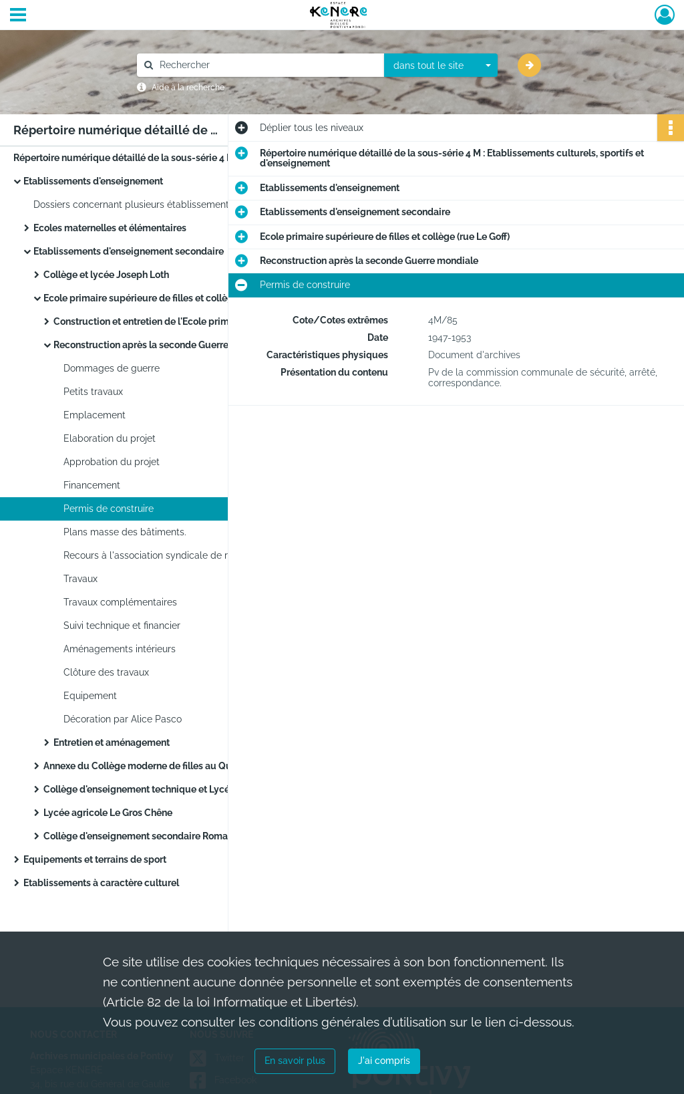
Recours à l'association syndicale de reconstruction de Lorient (197, 555)
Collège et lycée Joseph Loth (106, 274)
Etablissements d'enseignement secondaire (128, 251)
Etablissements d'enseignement (93, 181)
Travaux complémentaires (120, 602)
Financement (91, 485)
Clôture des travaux (106, 672)
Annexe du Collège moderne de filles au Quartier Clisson (166, 766)
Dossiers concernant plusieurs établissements (133, 204)
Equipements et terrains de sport (94, 859)
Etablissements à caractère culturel (101, 882)
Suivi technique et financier (121, 625)
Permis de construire (108, 508)
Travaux (80, 578)
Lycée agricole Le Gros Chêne (107, 812)
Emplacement (94, 415)
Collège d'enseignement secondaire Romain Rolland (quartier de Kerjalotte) (177, 836)
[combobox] (441, 65)
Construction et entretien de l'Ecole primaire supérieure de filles (187, 321)
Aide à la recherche (188, 87)
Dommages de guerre (111, 368)
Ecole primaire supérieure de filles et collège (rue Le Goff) (168, 298)
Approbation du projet (111, 461)
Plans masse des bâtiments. (124, 532)
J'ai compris (384, 1060)
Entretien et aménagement (111, 742)
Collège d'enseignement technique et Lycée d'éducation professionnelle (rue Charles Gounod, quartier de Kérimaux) (177, 789)
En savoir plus (295, 1060)
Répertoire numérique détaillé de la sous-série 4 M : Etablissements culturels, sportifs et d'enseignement (147, 157)
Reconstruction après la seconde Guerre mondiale (162, 344)
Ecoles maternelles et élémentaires (109, 228)
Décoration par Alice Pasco (122, 719)
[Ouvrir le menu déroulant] (18, 16)
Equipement (90, 695)
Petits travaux (93, 391)
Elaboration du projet (109, 438)
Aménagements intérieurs (119, 649)
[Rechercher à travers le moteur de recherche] (267, 65)
